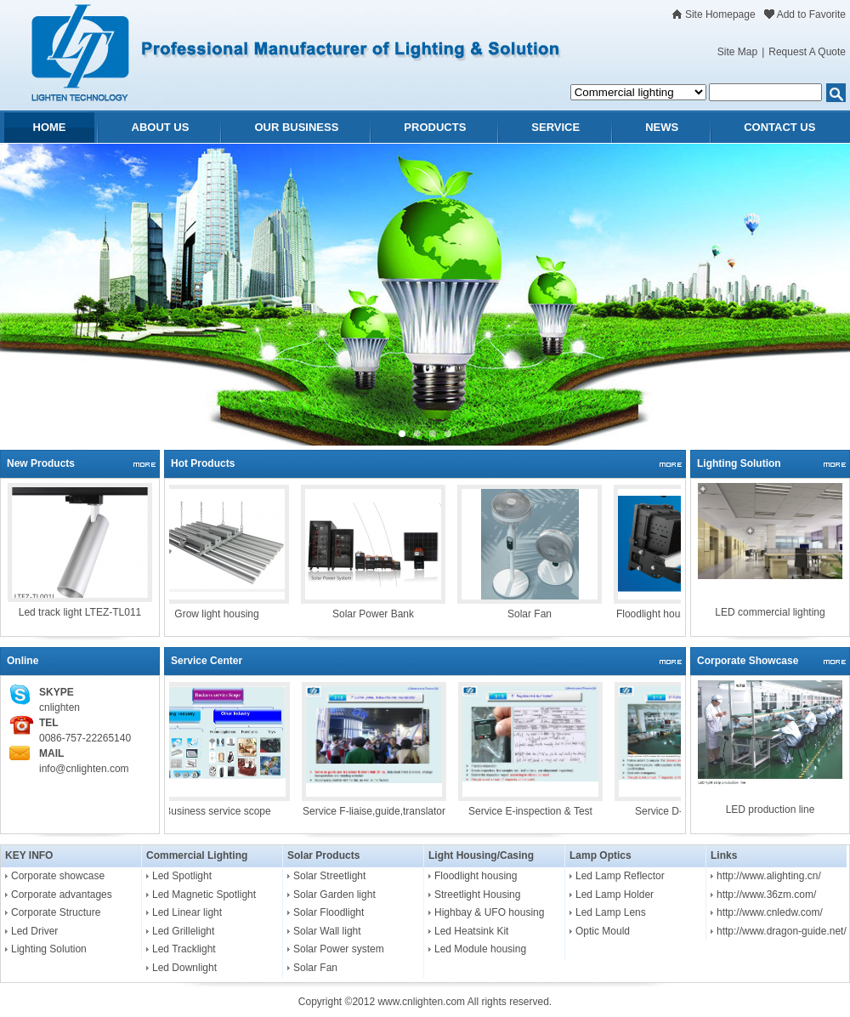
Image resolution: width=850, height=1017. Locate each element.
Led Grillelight (183, 931)
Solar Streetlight (329, 876)
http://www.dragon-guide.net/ (782, 931)
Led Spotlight (182, 876)
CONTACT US (779, 127)
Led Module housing (480, 949)
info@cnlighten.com (84, 769)
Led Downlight (184, 968)
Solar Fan (535, 614)
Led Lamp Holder (614, 895)
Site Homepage (720, 14)
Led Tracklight (184, 949)
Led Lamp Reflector (620, 876)
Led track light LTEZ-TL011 (80, 612)
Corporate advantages (61, 895)
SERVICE (555, 127)
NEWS (661, 127)
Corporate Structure (55, 912)
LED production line (770, 809)
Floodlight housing (475, 876)
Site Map (737, 52)
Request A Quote (807, 52)
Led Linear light (187, 912)
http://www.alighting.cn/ (769, 876)
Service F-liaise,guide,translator (379, 811)
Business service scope (222, 811)
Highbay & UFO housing (489, 912)
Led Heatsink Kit (471, 931)
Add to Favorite (811, 14)
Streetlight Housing (477, 895)
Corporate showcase (58, 876)
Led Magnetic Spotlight (204, 895)
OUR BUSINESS (296, 127)
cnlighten (59, 707)
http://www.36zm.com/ (766, 895)
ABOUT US (161, 127)
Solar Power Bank (378, 614)
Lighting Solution (49, 949)
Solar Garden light (334, 895)
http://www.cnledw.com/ (770, 912)
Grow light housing (221, 614)
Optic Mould (602, 931)
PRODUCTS (435, 127)
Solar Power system (338, 949)
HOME (49, 127)
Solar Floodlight (328, 912)
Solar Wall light (327, 931)
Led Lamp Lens (610, 912)
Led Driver (34, 931)
